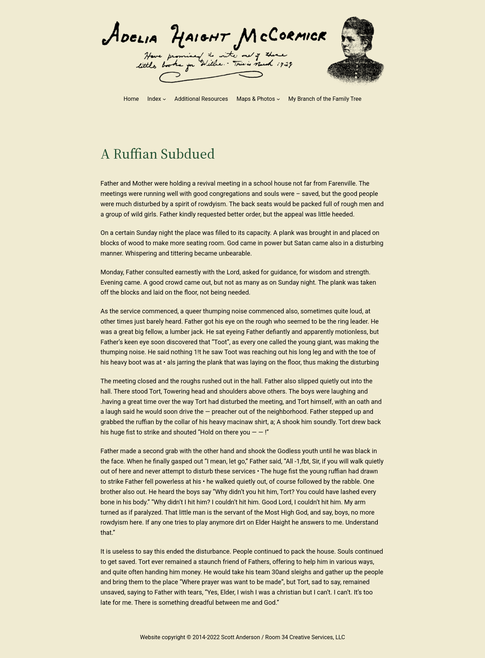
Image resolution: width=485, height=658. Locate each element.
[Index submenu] (164, 99)
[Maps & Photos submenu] (278, 99)
